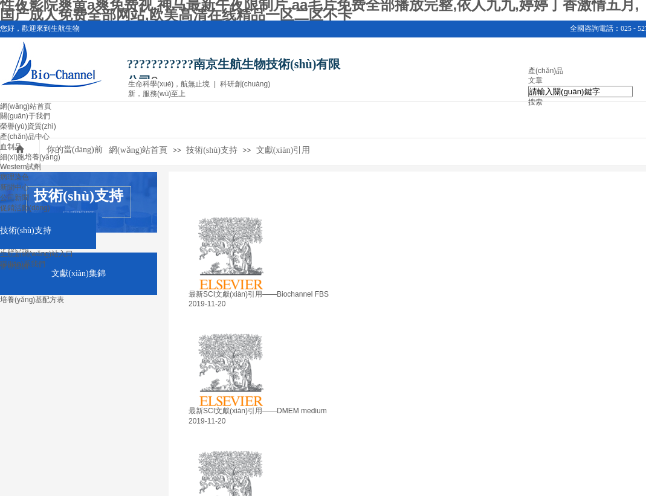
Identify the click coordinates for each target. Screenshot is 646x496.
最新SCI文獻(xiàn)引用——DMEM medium (258, 411)
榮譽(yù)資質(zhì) (28, 126)
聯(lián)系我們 (22, 264)
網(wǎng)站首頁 (25, 106)
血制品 (11, 147)
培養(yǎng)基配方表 (32, 299)
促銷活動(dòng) (25, 208)
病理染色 (14, 177)
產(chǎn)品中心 (25, 136)
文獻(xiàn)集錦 (78, 273)
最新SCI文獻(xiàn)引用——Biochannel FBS (259, 294)
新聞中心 (14, 187)
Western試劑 (20, 167)
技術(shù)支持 (25, 230)
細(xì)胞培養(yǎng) (30, 157)
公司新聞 (14, 197)
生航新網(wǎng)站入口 (36, 254)
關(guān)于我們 (25, 116)
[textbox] (580, 91)
